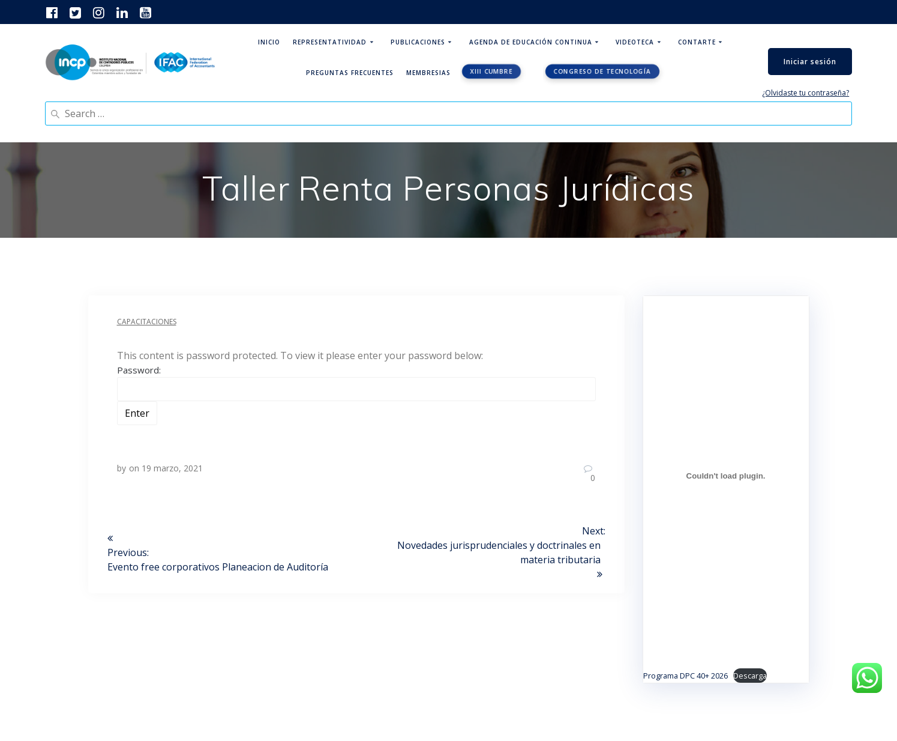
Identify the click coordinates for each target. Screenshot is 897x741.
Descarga (750, 675)
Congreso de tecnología (603, 71)
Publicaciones (418, 42)
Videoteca (635, 42)
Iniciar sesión (810, 61)
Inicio (269, 42)
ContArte (697, 42)
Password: (356, 382)
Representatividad (330, 42)
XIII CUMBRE (491, 71)
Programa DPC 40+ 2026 (685, 675)
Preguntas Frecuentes (350, 72)
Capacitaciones (146, 321)
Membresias (428, 72)
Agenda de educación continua (530, 42)
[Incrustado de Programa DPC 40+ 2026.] (726, 476)
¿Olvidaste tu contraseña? (805, 93)
